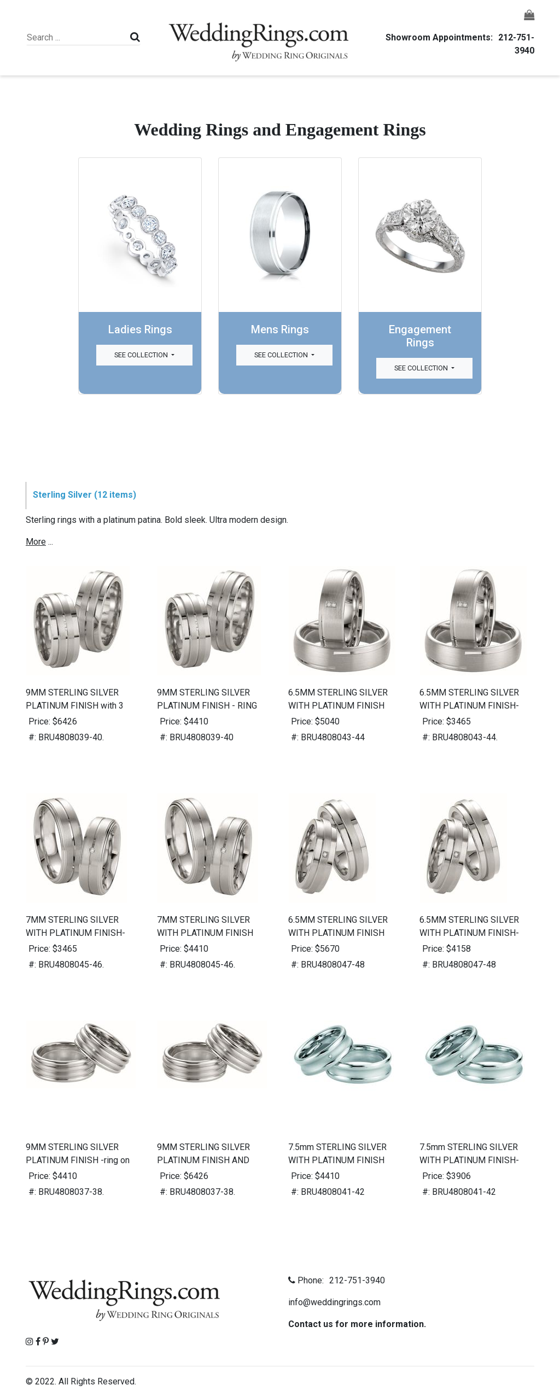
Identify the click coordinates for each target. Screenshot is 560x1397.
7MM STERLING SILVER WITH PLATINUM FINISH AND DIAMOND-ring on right (211, 933)
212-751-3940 (355, 1280)
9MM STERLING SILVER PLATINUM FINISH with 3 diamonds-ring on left (75, 705)
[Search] (77, 38)
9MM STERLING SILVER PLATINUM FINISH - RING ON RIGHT (207, 705)
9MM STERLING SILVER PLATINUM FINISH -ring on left (78, 1160)
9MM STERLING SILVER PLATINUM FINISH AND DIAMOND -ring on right (203, 1160)
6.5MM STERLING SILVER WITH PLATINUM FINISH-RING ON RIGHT (469, 933)
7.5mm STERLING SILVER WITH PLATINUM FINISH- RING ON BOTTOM (469, 1160)
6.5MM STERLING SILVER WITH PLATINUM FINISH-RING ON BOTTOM (469, 705)
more (36, 542)
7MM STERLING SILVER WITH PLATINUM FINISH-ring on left (75, 933)
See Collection (142, 355)
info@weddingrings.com (334, 1302)
